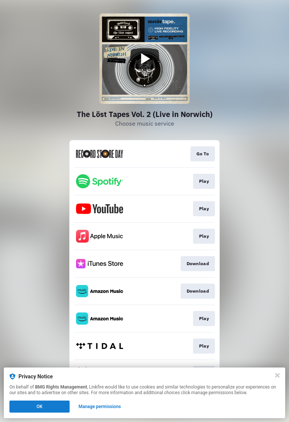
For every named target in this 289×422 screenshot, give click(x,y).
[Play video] (144, 58)
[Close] (277, 375)
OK (40, 406)
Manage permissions (100, 406)
